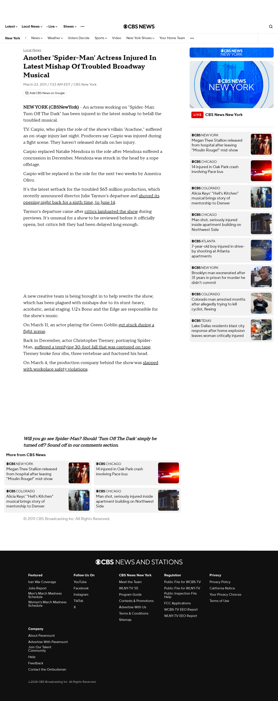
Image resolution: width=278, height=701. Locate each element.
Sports (101, 38)
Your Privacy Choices (225, 594)
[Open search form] (271, 26)
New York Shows (140, 38)
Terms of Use (219, 601)
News (36, 38)
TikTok (78, 601)
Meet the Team (130, 582)
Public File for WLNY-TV (182, 588)
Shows (69, 26)
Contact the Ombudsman (47, 669)
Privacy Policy (220, 582)
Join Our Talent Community (39, 648)
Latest (11, 26)
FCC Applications (177, 603)
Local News (32, 26)
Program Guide (130, 594)
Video (116, 38)
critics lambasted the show (111, 211)
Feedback (35, 663)
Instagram (81, 594)
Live (52, 26)
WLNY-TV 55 (128, 588)
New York (12, 38)
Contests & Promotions (136, 601)
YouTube (80, 582)
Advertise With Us (132, 607)
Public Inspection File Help (180, 595)
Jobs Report (37, 588)
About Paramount (41, 635)
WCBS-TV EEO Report (181, 609)
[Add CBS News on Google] (45, 93)
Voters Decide (78, 38)
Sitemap (125, 619)
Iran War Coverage (42, 582)
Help (31, 657)
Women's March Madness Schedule (47, 603)
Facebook (81, 588)
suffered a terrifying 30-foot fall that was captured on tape (93, 347)
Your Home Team (172, 38)
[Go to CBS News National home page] (139, 26)
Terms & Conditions (133, 613)
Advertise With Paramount (48, 642)
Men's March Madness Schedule (45, 595)
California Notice (222, 588)
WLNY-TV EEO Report (180, 616)
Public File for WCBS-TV (182, 582)
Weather (55, 38)
